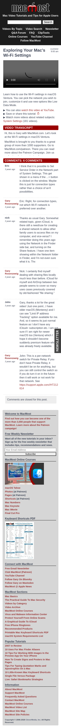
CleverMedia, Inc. (33, 720)
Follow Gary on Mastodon (19, 583)
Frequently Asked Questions (21, 696)
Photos (9, 491)
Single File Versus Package (20, 676)
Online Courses (17, 36)
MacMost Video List (16, 707)
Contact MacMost (14, 700)
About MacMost (13, 689)
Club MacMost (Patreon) (18, 572)
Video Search (34, 29)
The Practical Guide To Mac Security (25, 600)
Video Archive (12, 607)
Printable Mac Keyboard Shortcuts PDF (26, 632)
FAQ (32, 32)
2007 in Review (13, 645)
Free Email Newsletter (17, 568)
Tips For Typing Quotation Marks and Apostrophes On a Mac (25, 667)
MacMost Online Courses (19, 610)
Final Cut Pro (12, 513)
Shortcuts (10, 498)
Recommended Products (19, 628)
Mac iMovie (11, 509)
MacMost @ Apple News (18, 586)
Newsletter (52, 29)
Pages (8, 495)
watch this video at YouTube (37, 110)
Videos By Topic (12, 29)
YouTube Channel (42, 36)
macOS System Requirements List (24, 636)
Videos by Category (16, 603)
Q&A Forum (18, 32)
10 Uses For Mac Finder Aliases (22, 649)
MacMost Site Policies (17, 714)
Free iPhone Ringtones (17, 625)
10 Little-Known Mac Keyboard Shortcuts (28, 672)
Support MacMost (15, 693)
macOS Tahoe (12, 488)
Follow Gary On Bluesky (18, 579)
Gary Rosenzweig (11, 202)
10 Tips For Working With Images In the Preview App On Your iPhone (27, 654)
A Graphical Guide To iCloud (20, 621)
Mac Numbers (12, 502)
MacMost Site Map (15, 711)
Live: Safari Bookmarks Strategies (24, 679)
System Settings (12, 121)
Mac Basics (11, 596)
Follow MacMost (30, 40)
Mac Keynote (12, 506)
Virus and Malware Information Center (26, 614)
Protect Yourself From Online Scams (25, 618)
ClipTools (44, 32)
